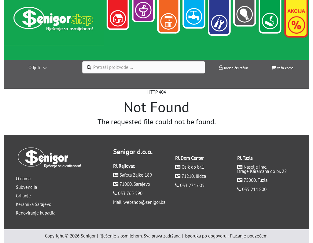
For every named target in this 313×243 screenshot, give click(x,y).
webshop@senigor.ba (144, 202)
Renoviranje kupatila (35, 213)
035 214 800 (254, 189)
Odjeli (34, 67)
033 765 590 (130, 193)
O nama (23, 178)
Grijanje (23, 196)
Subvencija (26, 187)
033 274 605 (192, 185)
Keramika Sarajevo (33, 204)
